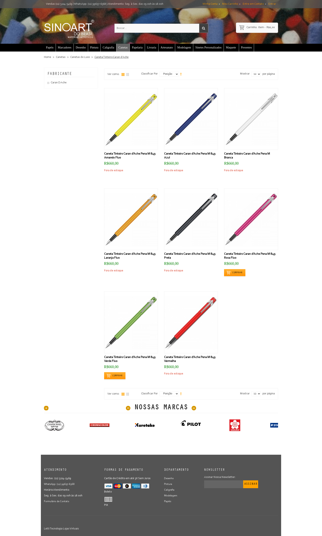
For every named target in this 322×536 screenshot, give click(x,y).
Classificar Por (149, 73)
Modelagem (171, 495)
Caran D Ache (59, 82)
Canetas (61, 57)
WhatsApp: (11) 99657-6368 (90, 4)
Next (194, 408)
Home (47, 57)
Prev (128, 408)
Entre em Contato (253, 4)
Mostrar (245, 73)
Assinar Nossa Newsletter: (220, 477)
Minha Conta (210, 4)
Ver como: (113, 74)
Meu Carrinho (230, 4)
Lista (127, 74)
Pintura (168, 484)
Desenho (169, 478)
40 (46, 408)
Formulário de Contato (57, 501)
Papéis (168, 501)
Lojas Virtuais (71, 528)
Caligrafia (169, 490)
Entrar (272, 4)
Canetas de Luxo (80, 57)
